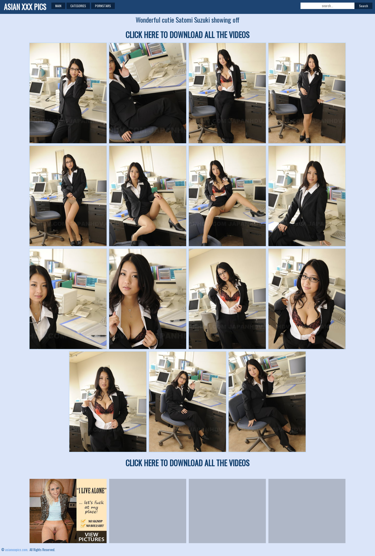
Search (363, 6)
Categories (78, 6)
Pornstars (103, 6)
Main (58, 6)
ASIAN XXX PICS (25, 7)
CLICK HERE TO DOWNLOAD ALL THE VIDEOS (187, 34)
